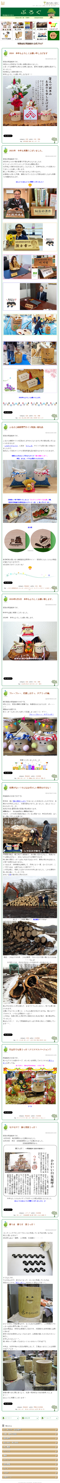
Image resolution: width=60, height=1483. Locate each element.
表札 (31, 418)
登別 (38, 1040)
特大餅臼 (36, 919)
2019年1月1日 (25, 684)
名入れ (27, 1409)
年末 (35, 1040)
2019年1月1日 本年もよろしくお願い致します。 (31, 599)
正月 (31, 1040)
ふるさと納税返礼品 (12, 588)
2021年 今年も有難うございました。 (26, 151)
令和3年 (35, 418)
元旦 (30, 684)
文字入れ (31, 1409)
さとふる (29, 446)
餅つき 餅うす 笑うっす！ (22, 1224)
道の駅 (31, 1215)
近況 (27, 139)
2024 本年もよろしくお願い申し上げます (28, 53)
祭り (34, 778)
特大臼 (41, 1040)
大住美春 (38, 776)
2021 (20, 418)
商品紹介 (27, 586)
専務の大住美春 (38, 1407)
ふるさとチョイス (11, 446)
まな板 (47, 588)
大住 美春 (37, 139)
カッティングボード (39, 588)
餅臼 (28, 418)
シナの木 (21, 1040)
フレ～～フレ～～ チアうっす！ (41, 714)
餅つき (38, 778)
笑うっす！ (35, 141)
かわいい (37, 1118)
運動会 (31, 778)
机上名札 (24, 418)
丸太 (45, 1040)
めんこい (43, 1118)
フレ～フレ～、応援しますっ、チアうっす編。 (30, 693)
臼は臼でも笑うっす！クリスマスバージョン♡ (30, 1049)
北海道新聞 (26, 1215)
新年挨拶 (25, 141)
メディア (27, 1213)
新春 (30, 141)
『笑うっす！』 (20, 1283)
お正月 (36, 1409)
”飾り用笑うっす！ (19, 801)
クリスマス (22, 1118)
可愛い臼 (43, 778)
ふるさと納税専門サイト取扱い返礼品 (26, 427)
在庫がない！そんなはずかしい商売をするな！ (30, 788)
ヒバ (50, 588)
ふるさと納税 (40, 1215)
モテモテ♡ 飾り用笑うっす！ (23, 1127)
